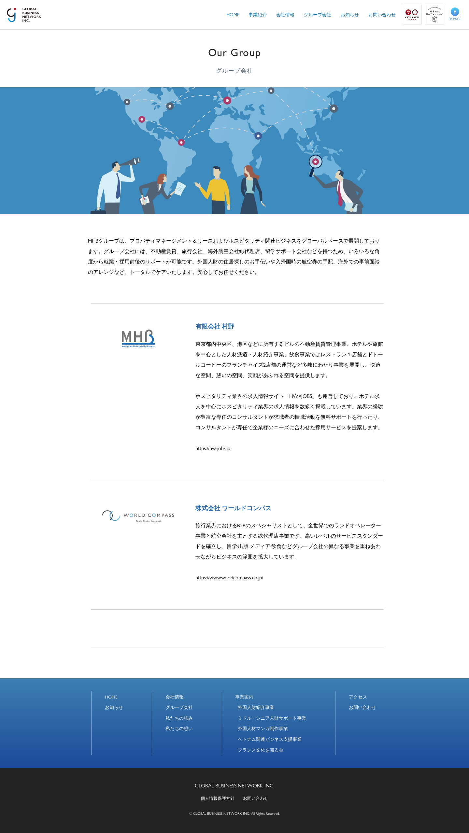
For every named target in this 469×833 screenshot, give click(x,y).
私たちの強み (179, 718)
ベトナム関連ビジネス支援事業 (270, 739)
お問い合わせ (362, 707)
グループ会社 (179, 707)
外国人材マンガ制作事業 (263, 728)
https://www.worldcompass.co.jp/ (229, 577)
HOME (111, 697)
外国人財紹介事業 (256, 707)
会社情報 (174, 697)
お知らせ (114, 707)
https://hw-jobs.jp (212, 448)
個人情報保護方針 (217, 798)
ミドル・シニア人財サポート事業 (272, 718)
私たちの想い (179, 728)
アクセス (358, 697)
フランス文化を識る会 (260, 750)
